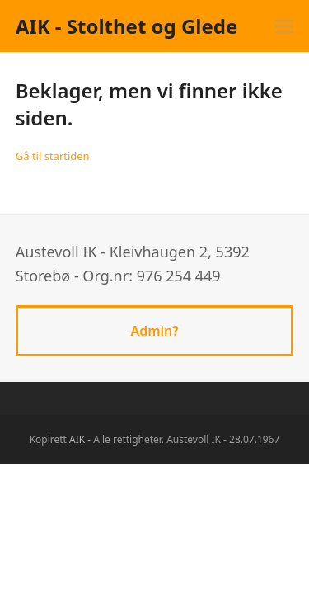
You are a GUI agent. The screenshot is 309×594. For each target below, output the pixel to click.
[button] (284, 26)
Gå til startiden (53, 155)
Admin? (154, 331)
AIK (77, 439)
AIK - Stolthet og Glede (127, 26)
